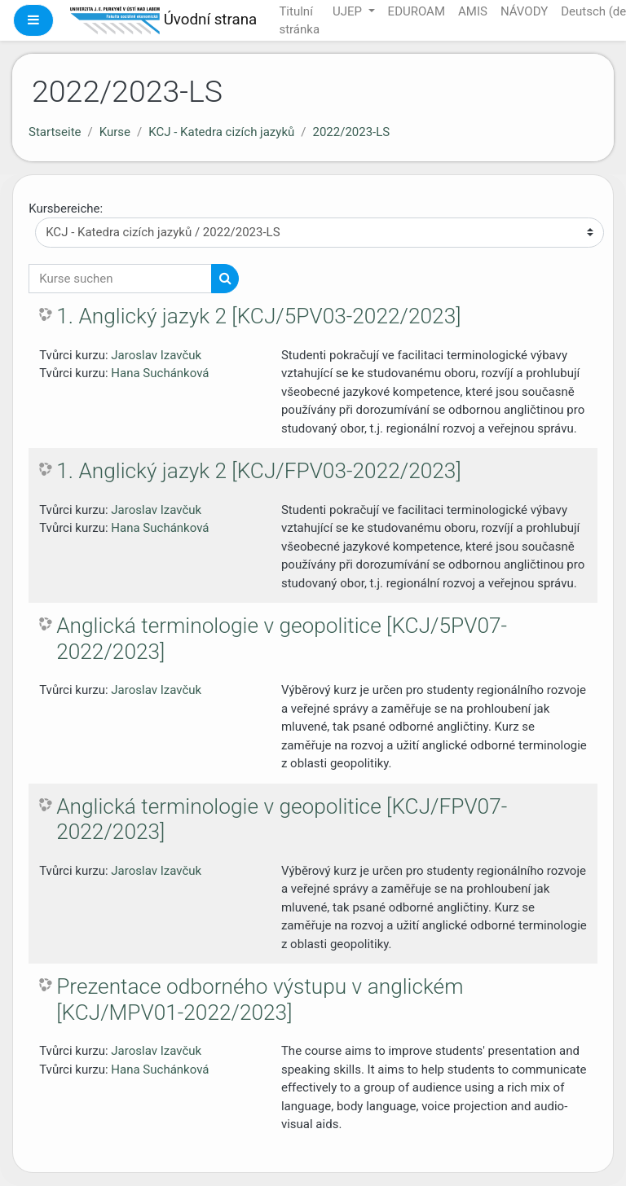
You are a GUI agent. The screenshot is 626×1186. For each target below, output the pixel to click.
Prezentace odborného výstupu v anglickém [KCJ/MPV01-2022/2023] (259, 999)
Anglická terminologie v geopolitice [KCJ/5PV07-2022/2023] (281, 638)
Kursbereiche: (66, 208)
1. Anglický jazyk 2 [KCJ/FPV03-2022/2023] (258, 471)
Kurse (114, 132)
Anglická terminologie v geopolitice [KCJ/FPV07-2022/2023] (281, 819)
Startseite (55, 132)
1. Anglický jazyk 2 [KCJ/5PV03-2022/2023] (258, 316)
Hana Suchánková (160, 373)
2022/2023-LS (351, 132)
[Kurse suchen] (120, 279)
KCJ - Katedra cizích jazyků (221, 132)
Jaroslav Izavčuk (156, 355)
